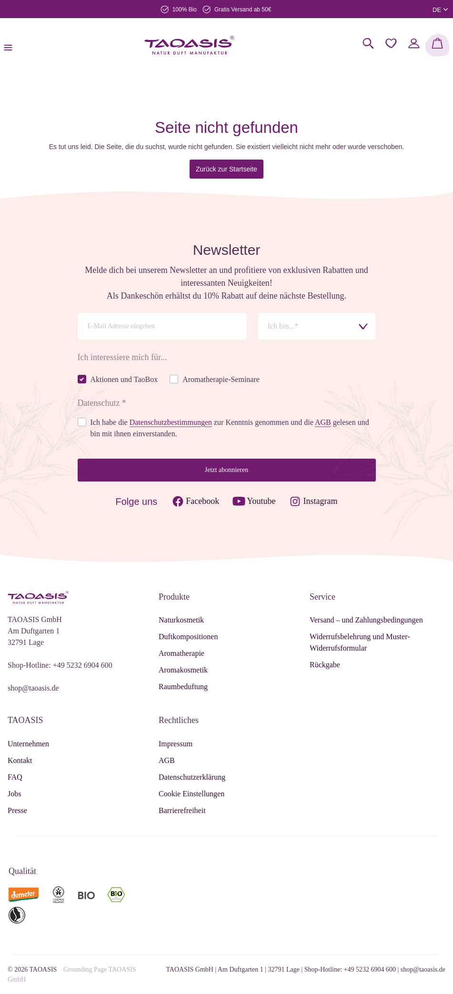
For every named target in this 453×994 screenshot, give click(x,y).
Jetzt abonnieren (226, 469)
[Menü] (11, 45)
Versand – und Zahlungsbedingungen (366, 620)
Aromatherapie (181, 653)
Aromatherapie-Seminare (221, 379)
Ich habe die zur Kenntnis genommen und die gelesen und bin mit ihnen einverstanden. (230, 428)
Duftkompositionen (188, 637)
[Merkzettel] (391, 43)
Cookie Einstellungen (191, 794)
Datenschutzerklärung (192, 777)
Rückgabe (325, 665)
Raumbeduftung (183, 687)
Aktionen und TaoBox (124, 379)
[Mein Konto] (414, 43)
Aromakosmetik (183, 670)
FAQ (15, 777)
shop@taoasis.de (33, 688)
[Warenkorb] (437, 45)
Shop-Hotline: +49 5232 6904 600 (60, 665)
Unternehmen (28, 744)
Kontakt (20, 760)
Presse (17, 810)
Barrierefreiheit (182, 810)
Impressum (175, 744)
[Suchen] (368, 43)
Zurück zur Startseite (226, 169)
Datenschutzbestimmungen (171, 422)
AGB (167, 760)
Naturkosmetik (181, 620)
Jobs (14, 794)
